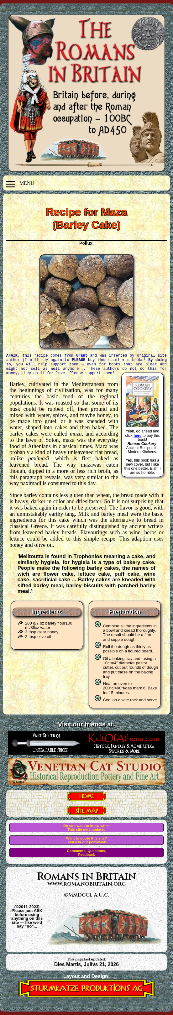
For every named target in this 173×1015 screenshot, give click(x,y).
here (137, 435)
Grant (81, 355)
